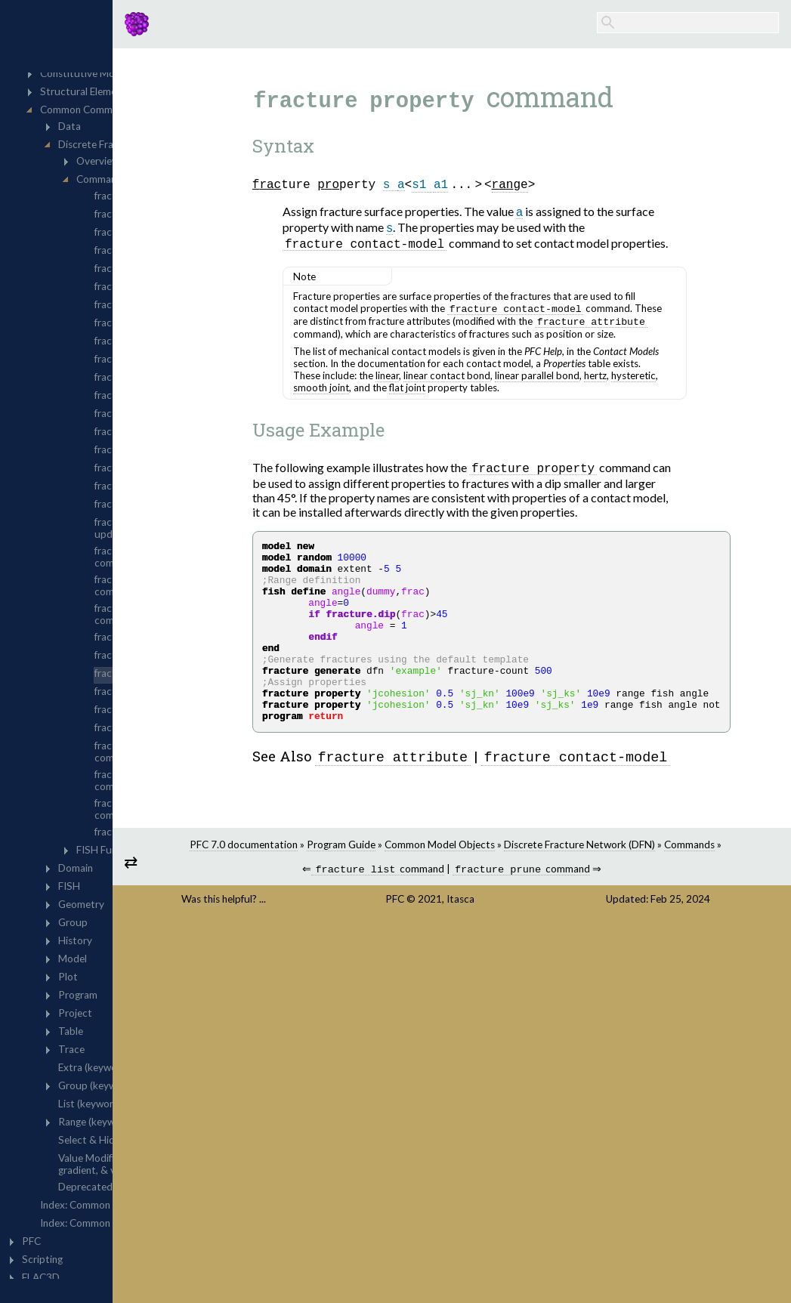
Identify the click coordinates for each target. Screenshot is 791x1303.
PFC (476, 954)
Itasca (542, 954)
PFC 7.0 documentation (349, 886)
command (453, 924)
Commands (524, 898)
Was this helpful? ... (353, 954)
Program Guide (446, 886)
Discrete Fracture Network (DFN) (685, 886)
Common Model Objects (545, 886)
